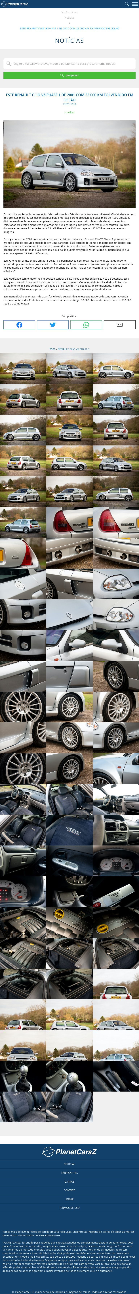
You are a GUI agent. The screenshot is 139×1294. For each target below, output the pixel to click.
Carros (70, 1181)
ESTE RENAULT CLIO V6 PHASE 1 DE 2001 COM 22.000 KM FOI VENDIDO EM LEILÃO (69, 28)
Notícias (69, 17)
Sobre (70, 1199)
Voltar (71, 112)
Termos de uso (69, 1207)
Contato (69, 1190)
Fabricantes (69, 1172)
